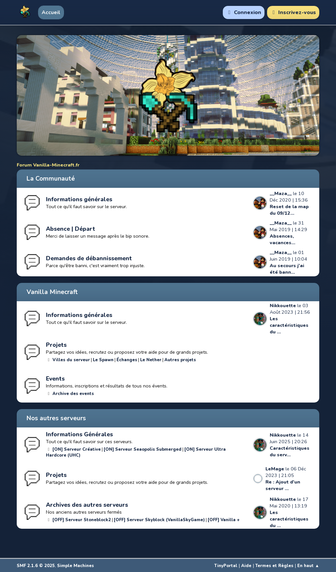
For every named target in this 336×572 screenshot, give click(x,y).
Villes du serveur (71, 360)
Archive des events (73, 394)
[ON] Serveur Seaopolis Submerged (142, 449)
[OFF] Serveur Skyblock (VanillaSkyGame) (159, 520)
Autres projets (180, 360)
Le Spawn (103, 360)
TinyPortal (225, 566)
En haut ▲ (308, 566)
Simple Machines (75, 566)
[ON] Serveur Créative (76, 449)
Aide (246, 566)
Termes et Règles (274, 566)
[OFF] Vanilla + (224, 520)
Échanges (126, 360)
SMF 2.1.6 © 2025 (36, 566)
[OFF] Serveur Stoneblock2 (81, 520)
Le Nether (150, 360)
